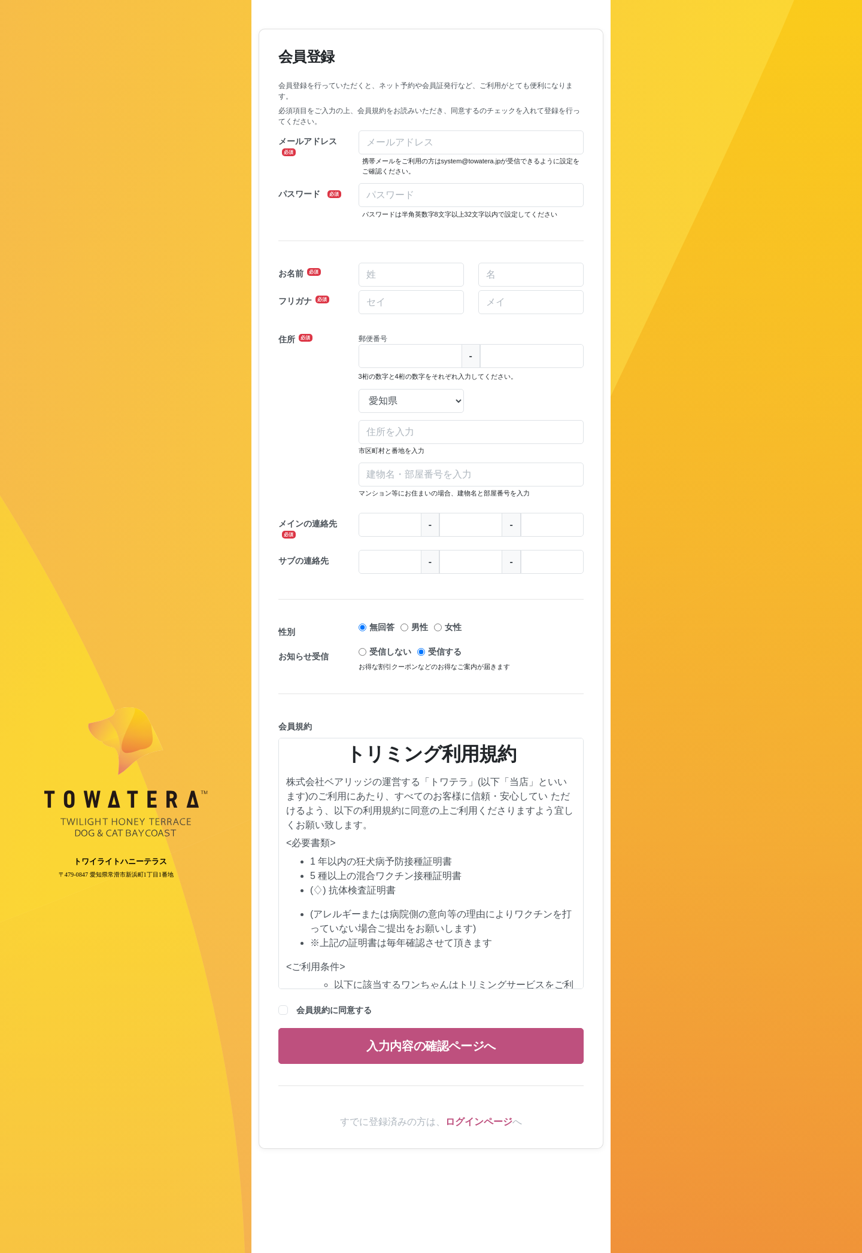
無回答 (381, 627)
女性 (453, 627)
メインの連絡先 (307, 529)
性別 (286, 632)
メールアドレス (307, 146)
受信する (445, 651)
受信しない (390, 651)
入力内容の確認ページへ (431, 1046)
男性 (419, 627)
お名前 (299, 273)
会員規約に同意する (334, 1010)
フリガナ (303, 301)
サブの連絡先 (303, 560)
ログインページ (478, 1122)
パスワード (309, 194)
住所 (295, 339)
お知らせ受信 (303, 656)
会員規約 (295, 726)
